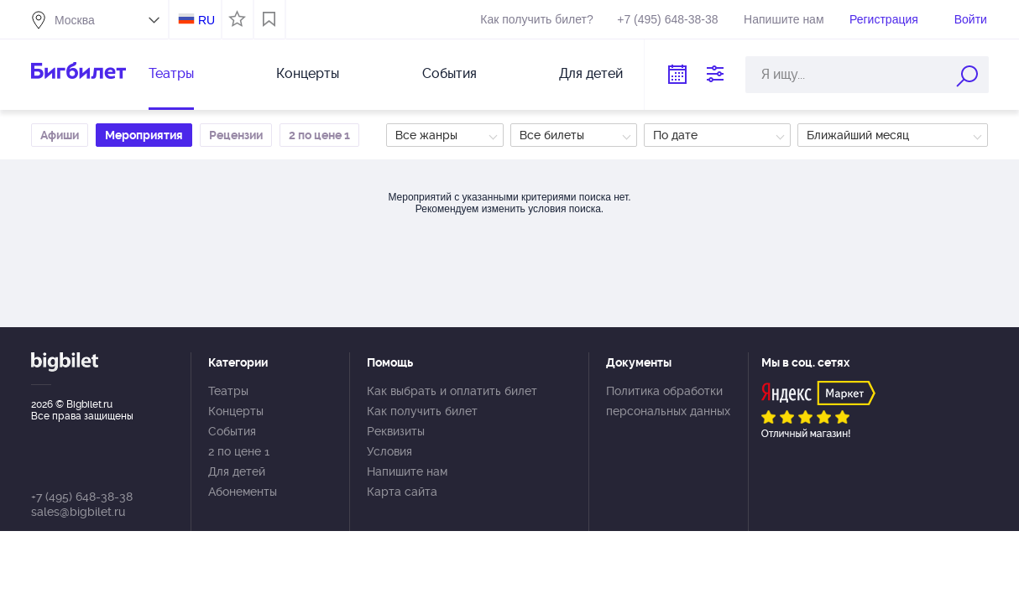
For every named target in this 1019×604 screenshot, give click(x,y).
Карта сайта (402, 491)
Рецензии (236, 135)
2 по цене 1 (319, 135)
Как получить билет (422, 411)
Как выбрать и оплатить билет (452, 391)
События (449, 73)
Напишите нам (783, 19)
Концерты (307, 73)
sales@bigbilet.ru (78, 511)
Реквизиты (396, 431)
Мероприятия (144, 135)
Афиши (59, 135)
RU (206, 20)
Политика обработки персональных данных (668, 401)
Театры (171, 73)
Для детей (591, 73)
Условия (389, 451)
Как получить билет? (536, 19)
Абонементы (242, 491)
